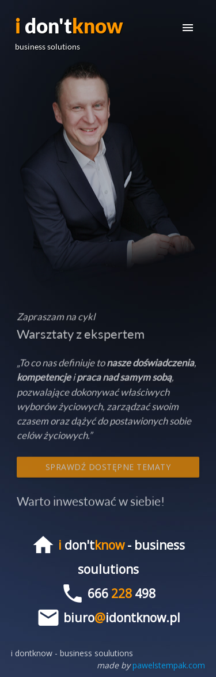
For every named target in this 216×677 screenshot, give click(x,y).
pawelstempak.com (168, 665)
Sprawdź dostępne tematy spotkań (108, 471)
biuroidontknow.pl (121, 618)
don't (69, 32)
